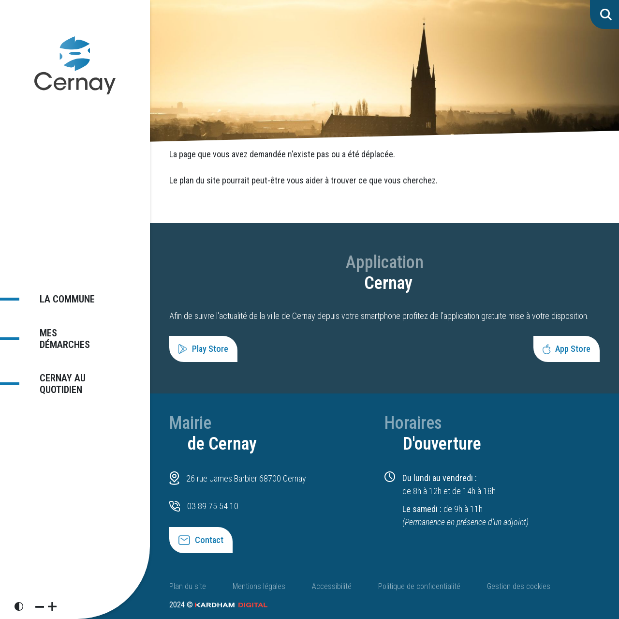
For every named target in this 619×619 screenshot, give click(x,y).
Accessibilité (332, 586)
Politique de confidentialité (419, 586)
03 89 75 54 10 (212, 506)
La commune (60, 303)
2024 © (218, 604)
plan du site (199, 180)
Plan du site (187, 586)
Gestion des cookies (518, 586)
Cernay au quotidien (56, 378)
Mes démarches (69, 338)
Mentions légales (259, 586)
